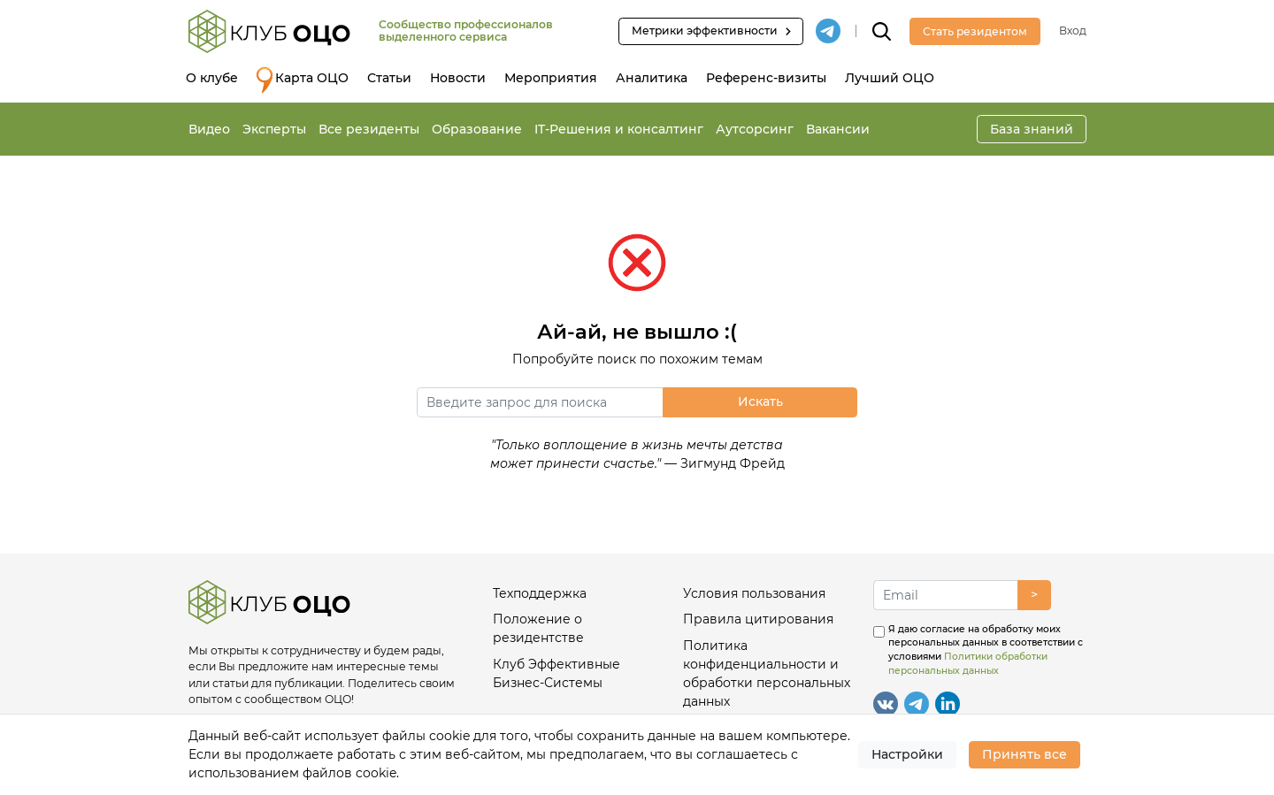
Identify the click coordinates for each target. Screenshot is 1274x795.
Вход (1072, 30)
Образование (477, 129)
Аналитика (651, 78)
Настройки (907, 754)
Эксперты (274, 129)
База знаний (1031, 129)
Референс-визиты (766, 78)
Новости (458, 78)
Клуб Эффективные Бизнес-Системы (556, 673)
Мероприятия (550, 78)
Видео (209, 129)
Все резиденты (368, 129)
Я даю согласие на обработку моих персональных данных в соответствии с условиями (985, 650)
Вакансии (838, 129)
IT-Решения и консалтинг (618, 129)
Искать (760, 401)
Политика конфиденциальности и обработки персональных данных (766, 673)
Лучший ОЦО (889, 78)
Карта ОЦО (303, 80)
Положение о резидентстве (538, 628)
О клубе (212, 78)
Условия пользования (754, 593)
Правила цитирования (758, 619)
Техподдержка (540, 593)
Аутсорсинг (755, 129)
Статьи (389, 78)
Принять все (1024, 754)
